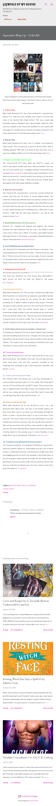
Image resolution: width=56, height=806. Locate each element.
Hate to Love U (42, 435)
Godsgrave (9, 283)
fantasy (13, 485)
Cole (42, 133)
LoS (39, 263)
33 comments (16, 708)
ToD (38, 395)
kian (48, 153)
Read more (48, 630)
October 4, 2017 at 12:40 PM (32, 510)
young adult (9, 489)
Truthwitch (22, 468)
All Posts (6, 19)
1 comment (15, 783)
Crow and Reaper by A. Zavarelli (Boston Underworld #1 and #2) (26, 602)
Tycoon (12, 369)
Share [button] (5, 492)
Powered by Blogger (28, 796)
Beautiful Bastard (27, 239)
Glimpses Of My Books (19, 4)
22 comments (16, 630)
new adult (22, 485)
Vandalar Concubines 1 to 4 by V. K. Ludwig (28, 757)
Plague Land (14, 173)
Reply (12, 517)
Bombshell (44, 322)
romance (32, 485)
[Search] (46, 4)
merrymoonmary (33, 800)
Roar (17, 216)
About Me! (20, 19)
